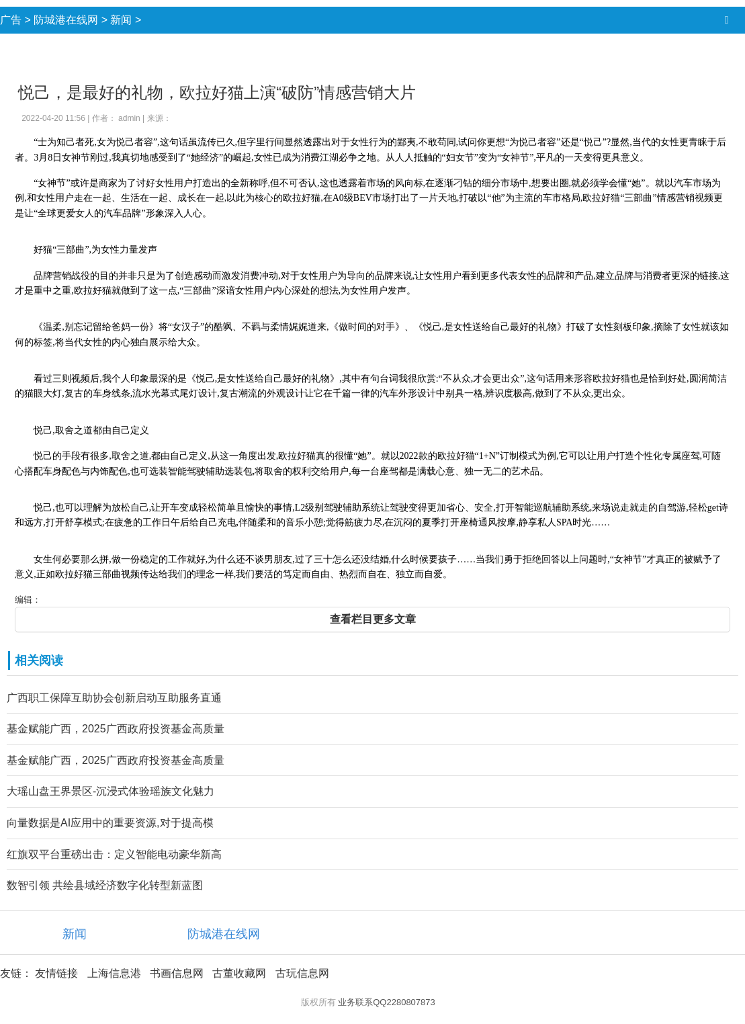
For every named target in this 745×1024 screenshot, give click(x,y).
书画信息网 (177, 973)
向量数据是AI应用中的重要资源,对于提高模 (110, 822)
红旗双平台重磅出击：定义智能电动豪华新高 (114, 854)
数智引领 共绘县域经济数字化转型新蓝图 (105, 885)
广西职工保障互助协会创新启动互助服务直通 (114, 697)
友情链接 (56, 973)
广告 (10, 20)
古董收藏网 (239, 973)
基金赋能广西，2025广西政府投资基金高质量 (115, 728)
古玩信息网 (302, 973)
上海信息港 (114, 973)
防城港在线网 (66, 20)
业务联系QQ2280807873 (386, 1002)
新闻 (121, 20)
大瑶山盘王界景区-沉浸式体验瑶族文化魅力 (110, 791)
